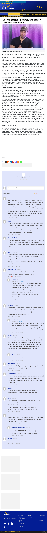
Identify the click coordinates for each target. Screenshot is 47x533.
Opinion (9, 16)
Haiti (13, 16)
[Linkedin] (11, 162)
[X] (5, 162)
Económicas (22, 518)
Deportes (21, 517)
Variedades (29, 517)
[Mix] (18, 162)
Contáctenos (21, 16)
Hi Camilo (20, 356)
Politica (21, 515)
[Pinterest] (13, 162)
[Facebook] (3, 162)
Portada (21, 514)
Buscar (24, 14)
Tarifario (16, 16)
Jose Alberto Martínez (22, 429)
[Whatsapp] (21, 162)
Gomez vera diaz (21, 281)
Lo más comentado (4, 16)
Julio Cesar (20, 321)
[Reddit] (8, 162)
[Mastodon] (16, 162)
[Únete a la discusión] (25, 188)
